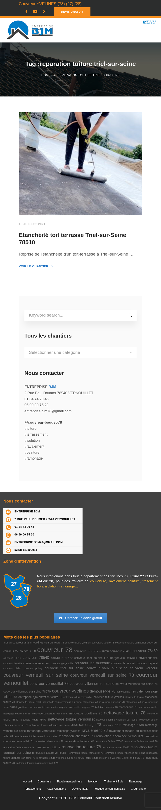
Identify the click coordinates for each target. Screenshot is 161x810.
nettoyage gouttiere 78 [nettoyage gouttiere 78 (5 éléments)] (85, 713)
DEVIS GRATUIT (72, 11)
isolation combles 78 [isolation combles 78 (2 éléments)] (106, 707)
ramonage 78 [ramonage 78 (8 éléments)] (90, 725)
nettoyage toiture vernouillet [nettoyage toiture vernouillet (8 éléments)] (71, 719)
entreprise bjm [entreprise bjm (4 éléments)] (28, 697)
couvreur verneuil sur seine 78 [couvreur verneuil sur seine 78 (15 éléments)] (102, 675)
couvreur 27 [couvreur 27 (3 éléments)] (10, 651)
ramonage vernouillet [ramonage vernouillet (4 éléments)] (41, 731)
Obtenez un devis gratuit (80, 618)
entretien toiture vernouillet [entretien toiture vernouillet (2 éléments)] (78, 697)
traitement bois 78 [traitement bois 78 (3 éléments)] (133, 757)
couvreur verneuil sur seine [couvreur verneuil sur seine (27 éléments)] (35, 675)
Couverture (44, 781)
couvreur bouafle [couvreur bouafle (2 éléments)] (12, 663)
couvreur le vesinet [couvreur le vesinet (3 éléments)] (123, 663)
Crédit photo (138, 788)
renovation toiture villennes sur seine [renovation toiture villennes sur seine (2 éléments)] (124, 752)
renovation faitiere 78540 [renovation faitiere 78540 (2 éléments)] (109, 741)
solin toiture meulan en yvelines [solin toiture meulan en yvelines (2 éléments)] (103, 757)
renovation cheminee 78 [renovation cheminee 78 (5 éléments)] (77, 736)
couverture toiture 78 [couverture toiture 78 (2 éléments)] (103, 642)
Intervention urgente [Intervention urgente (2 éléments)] (56, 707)
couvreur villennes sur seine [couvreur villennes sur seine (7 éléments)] (92, 684)
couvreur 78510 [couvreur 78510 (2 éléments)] (12, 658)
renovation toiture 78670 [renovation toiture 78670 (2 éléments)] (115, 747)
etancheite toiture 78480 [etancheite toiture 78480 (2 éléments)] (29, 702)
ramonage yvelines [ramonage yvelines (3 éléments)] (68, 731)
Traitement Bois (113, 781)
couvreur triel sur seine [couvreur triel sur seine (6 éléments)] (64, 668)
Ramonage (135, 781)
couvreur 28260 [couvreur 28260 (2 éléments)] (100, 651)
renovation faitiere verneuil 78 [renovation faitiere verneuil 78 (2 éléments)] (141, 741)
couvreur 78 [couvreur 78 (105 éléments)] (55, 649)
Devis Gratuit (80, 788)
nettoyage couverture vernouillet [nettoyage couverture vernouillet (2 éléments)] (50, 713)
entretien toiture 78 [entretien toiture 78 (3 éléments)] (50, 697)
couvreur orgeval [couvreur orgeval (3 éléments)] (147, 663)
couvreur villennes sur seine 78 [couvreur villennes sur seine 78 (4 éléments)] (136, 684)
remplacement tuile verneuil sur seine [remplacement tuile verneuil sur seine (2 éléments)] (35, 736)
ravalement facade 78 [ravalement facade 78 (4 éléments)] (124, 731)
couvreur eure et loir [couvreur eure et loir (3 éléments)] (36, 663)
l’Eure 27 (137, 576)
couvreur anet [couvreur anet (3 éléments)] (83, 658)
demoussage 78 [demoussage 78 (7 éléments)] (102, 691)
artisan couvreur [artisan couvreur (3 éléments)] (13, 642)
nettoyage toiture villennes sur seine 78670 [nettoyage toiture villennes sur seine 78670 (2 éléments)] (53, 725)
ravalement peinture (124, 581)
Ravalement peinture (69, 781)
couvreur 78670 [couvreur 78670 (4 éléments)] (62, 658)
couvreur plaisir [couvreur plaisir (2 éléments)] (12, 668)
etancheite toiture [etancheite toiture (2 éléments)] (134, 697)
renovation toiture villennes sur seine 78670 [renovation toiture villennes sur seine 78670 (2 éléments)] (60, 757)
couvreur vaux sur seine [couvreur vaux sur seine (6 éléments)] (106, 668)
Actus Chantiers (56, 788)
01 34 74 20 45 (24, 526)
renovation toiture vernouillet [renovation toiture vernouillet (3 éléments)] (49, 752)
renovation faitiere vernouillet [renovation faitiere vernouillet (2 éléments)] (19, 747)
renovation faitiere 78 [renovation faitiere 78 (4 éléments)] (79, 741)
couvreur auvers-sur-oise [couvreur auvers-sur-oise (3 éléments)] (142, 658)
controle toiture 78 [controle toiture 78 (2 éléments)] (54, 642)
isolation (51, 586)
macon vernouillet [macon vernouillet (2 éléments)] (148, 707)
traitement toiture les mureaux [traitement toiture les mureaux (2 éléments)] (32, 763)
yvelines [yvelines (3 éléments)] (54, 763)
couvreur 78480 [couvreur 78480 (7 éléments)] (145, 651)
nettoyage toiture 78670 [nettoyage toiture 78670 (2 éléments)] (33, 719)
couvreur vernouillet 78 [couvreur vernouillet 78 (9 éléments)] (49, 683)
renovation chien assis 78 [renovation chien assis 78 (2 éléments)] (49, 741)
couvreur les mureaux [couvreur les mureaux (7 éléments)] (92, 663)
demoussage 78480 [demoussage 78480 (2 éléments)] (127, 691)
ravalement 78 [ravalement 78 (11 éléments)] (95, 730)
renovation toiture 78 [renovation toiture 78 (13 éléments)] (81, 746)
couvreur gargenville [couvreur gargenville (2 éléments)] (62, 663)
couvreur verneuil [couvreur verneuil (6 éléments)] (144, 668)
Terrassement (32, 788)
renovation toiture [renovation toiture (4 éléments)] (48, 747)
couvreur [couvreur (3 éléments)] (152, 642)
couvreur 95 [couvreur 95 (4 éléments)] (82, 651)
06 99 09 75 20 (24, 534)
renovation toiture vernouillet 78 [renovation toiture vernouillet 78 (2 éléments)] (86, 752)
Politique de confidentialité (109, 788)
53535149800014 (25, 550)
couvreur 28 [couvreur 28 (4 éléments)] (28, 651)
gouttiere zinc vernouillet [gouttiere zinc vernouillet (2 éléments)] (31, 707)
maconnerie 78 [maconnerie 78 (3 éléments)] (128, 707)
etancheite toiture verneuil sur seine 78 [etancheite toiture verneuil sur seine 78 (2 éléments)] (104, 702)
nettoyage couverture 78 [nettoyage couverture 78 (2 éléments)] (17, 713)
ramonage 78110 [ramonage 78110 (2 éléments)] (112, 725)
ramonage (67, 586)
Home (46, 75)
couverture (98, 581)
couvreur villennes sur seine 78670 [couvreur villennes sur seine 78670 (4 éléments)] (27, 691)
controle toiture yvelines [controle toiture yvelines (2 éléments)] (78, 642)
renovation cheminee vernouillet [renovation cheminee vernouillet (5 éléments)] (119, 736)
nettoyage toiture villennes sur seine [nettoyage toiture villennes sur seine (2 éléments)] (116, 719)
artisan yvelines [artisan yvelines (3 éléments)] (33, 642)
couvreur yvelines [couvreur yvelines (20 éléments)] (70, 690)
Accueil (27, 781)
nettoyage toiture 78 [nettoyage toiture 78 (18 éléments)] (125, 712)
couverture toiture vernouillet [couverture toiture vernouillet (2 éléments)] (130, 642)
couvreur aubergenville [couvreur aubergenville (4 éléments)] (109, 658)
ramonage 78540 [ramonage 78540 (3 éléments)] (133, 725)
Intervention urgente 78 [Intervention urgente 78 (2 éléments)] (81, 707)
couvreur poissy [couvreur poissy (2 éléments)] (33, 668)
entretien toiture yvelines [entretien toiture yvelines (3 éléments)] (109, 697)
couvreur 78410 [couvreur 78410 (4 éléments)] (120, 651)
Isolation (93, 781)
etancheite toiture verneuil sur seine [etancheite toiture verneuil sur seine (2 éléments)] (62, 702)
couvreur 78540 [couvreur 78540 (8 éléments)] (36, 657)
